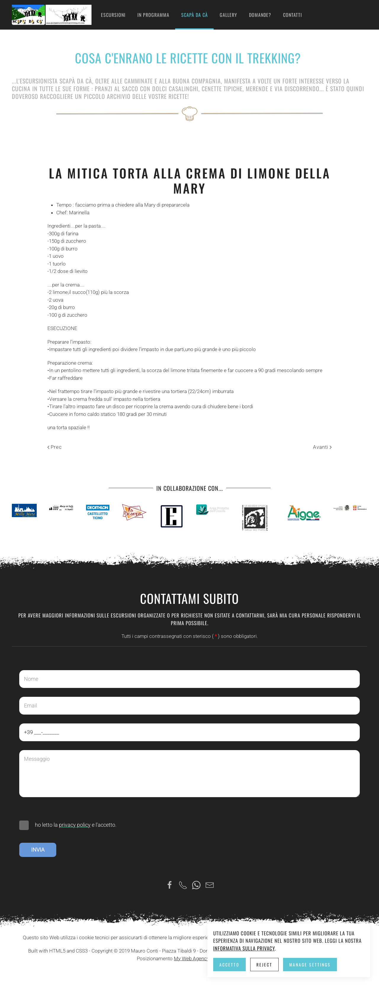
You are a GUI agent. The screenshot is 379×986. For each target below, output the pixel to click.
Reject (264, 964)
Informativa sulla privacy (244, 948)
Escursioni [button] (113, 14)
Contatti (292, 14)
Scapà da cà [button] (194, 14)
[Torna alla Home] (51, 15)
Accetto (229, 964)
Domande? (260, 14)
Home (83, 14)
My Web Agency (191, 958)
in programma (153, 14)
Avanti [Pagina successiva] (322, 447)
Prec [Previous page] (54, 447)
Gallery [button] (228, 14)
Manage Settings (310, 964)
